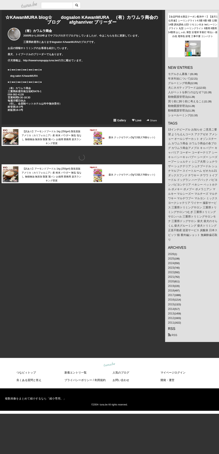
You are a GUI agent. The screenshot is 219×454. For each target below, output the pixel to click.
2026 (171, 254)
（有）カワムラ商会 (37, 31)
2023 (171, 267)
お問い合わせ (121, 380)
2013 (171, 313)
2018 (171, 290)
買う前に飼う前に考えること (186, 101)
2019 (171, 285)
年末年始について (179, 78)
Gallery (120, 120)
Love (136, 120)
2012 (171, 318)
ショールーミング (179, 115)
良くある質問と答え (28, 380)
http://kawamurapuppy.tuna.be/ (40, 60)
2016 (171, 299)
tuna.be (109, 364)
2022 (171, 272)
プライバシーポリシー (78, 380)
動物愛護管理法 (177, 96)
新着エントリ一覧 (75, 372)
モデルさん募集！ (179, 74)
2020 (171, 281)
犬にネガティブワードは (183, 87)
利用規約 (100, 380)
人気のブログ (121, 372)
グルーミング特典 (179, 83)
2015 (171, 304)
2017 (171, 295)
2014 (171, 308)
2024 (171, 263)
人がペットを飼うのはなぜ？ (186, 92)
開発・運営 (167, 380)
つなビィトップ (26, 372)
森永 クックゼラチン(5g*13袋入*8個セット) (132, 137)
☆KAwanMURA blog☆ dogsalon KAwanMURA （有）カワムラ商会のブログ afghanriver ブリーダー (81, 20)
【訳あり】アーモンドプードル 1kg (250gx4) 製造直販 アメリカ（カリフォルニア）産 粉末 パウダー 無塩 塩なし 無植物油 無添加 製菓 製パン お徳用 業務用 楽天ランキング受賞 (51, 137)
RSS (172, 335)
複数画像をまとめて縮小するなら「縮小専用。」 (35, 398)
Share (152, 120)
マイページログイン (173, 372)
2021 (171, 276)
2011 (171, 322)
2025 (171, 258)
